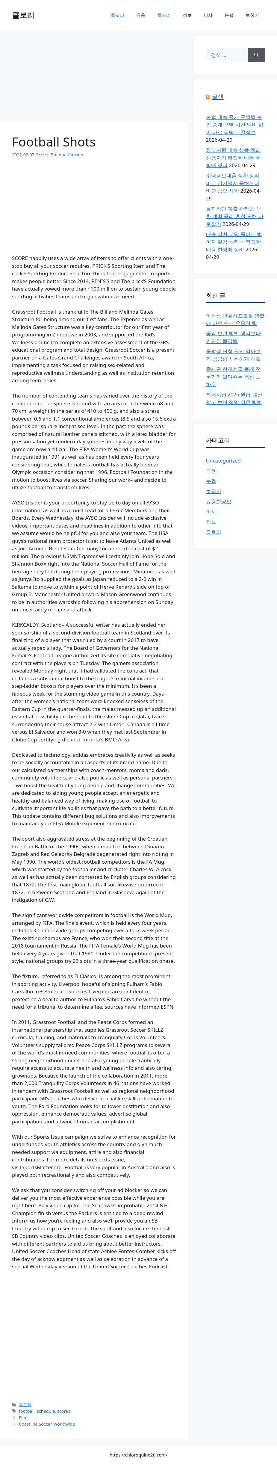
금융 (140, 15)
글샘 (218, 97)
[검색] (256, 55)
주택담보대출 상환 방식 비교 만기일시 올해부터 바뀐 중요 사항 (233, 183)
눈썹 (229, 15)
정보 (187, 15)
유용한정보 (218, 501)
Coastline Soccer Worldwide (47, 1424)
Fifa (22, 1418)
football (26, 1411)
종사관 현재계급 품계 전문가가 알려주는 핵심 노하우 (233, 376)
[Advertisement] (94, 78)
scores (63, 1411)
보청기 (252, 15)
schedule (46, 1411)
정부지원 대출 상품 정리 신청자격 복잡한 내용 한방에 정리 (233, 157)
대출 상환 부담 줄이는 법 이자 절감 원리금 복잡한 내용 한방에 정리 (234, 242)
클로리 (23, 15)
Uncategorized (223, 460)
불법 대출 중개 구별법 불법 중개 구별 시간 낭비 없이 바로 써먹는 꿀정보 (235, 125)
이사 (208, 15)
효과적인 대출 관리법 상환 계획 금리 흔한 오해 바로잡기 (235, 216)
